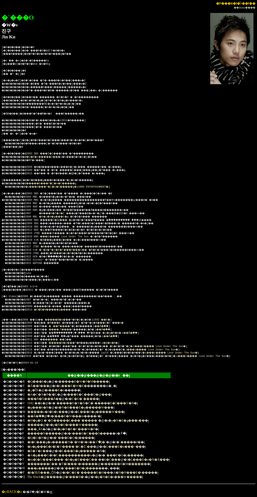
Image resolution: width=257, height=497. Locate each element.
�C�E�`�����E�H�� (88, 472)
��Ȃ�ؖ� (114, 326)
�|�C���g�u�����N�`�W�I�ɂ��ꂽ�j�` (66, 442)
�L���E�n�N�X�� (147, 459)
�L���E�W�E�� (73, 385)
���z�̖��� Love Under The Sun (69, 236)
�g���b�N (38, 407)
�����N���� (42, 433)
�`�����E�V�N (68, 403)
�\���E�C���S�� (87, 433)
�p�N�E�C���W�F (76, 429)
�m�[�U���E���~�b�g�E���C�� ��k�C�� (72, 459)
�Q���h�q (38, 381)
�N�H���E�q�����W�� (84, 407)
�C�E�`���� (82, 398)
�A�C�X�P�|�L (42, 394)
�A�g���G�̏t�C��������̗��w (59, 455)
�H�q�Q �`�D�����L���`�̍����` (62, 420)
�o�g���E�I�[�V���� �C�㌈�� (60, 446)
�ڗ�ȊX (33, 390)
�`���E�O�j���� (72, 437)
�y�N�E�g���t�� (126, 420)
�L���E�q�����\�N (80, 451)
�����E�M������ (125, 464)
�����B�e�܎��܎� (66, 320)
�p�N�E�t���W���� (72, 424)
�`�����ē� (128, 442)
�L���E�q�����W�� (98, 411)
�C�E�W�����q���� (58, 310)
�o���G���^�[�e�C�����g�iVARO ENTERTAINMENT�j (74, 187)
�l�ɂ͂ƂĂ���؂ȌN (41, 472)
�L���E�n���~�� (122, 446)
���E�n (56, 390)
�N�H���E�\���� (135, 472)
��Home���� (244, 7)
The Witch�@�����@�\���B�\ (56, 477)
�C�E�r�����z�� (47, 157)
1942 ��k (119, 320)
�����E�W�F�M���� (82, 381)
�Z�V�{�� (38, 451)
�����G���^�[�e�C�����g (58, 183)
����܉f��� (66, 329)
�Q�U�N (130, 343)
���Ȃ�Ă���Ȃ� (43, 398)
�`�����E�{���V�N (112, 403)
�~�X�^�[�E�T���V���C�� (69, 250)
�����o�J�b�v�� (46, 411)
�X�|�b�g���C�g (58, 217)
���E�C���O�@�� (87, 394)
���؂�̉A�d (37, 429)
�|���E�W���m (67, 416)
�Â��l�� (36, 385)
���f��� (64, 326)
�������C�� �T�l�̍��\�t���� (61, 464)
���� (33, 424)
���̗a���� (39, 468)
